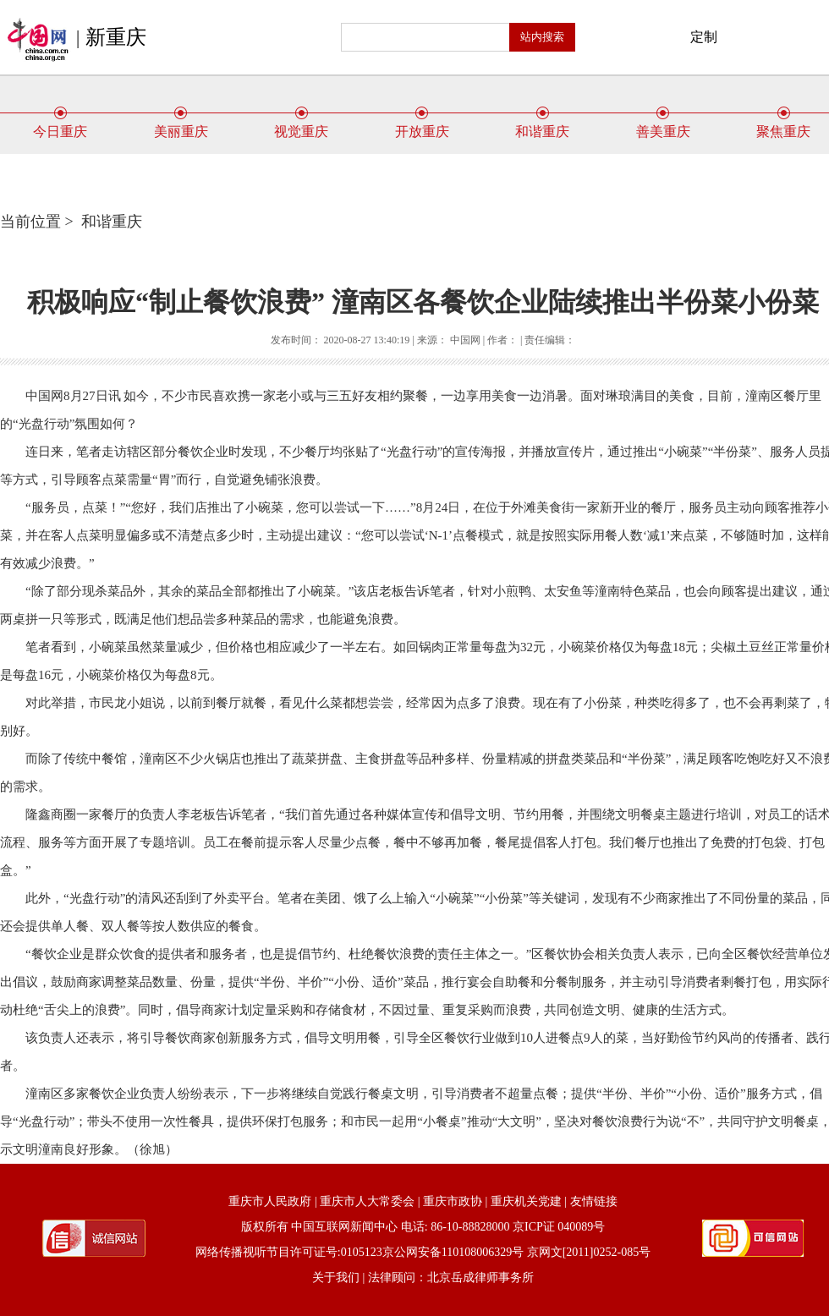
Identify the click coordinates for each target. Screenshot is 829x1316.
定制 (703, 37)
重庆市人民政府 (269, 1201)
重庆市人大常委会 (367, 1201)
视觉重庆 (301, 125)
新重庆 (115, 37)
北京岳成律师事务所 (480, 1277)
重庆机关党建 (526, 1201)
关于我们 (336, 1277)
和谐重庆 (542, 125)
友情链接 (594, 1201)
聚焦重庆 (783, 125)
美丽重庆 (181, 125)
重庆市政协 (452, 1201)
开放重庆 (422, 125)
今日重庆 (60, 125)
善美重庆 (663, 125)
